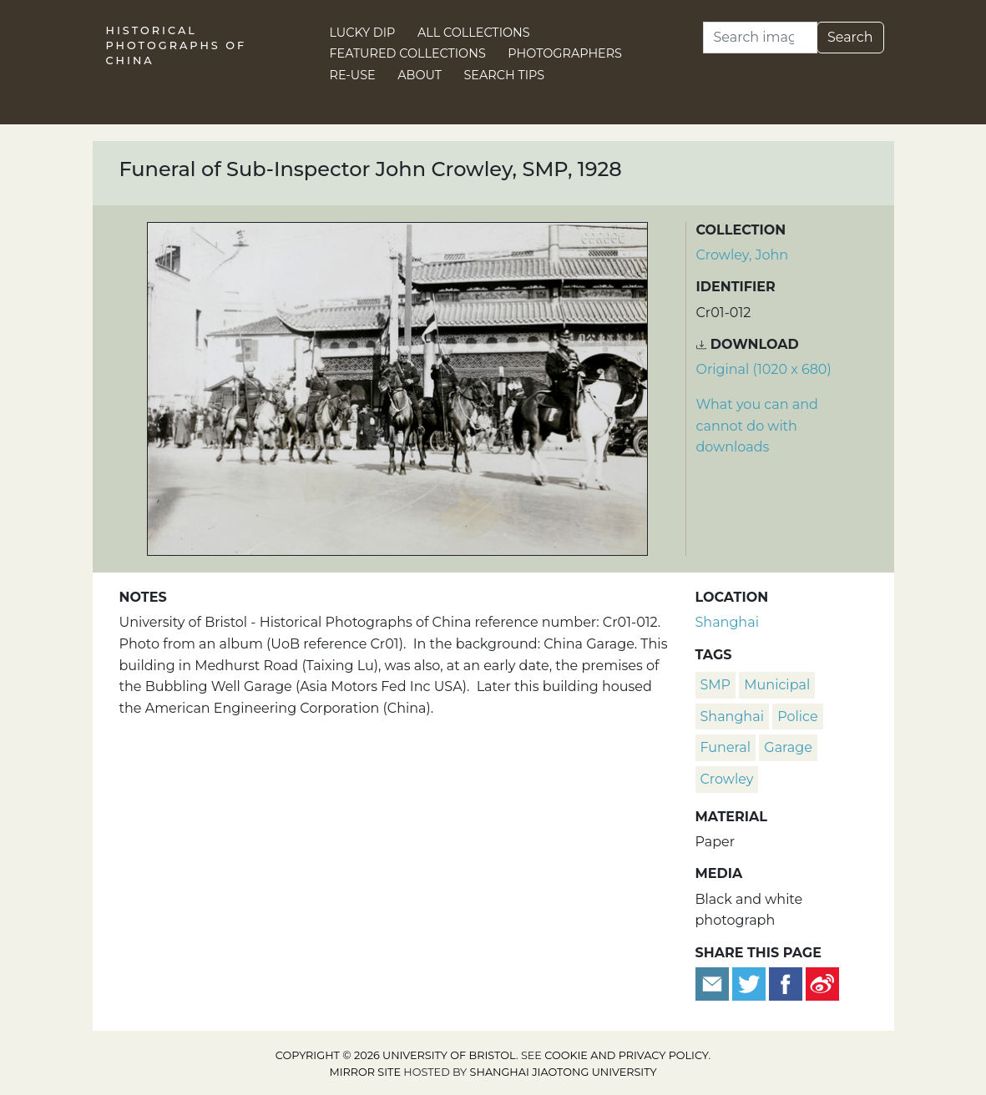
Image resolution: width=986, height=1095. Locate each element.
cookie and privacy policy (626, 1055)
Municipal (777, 685)
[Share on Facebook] (785, 983)
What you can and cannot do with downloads (757, 425)
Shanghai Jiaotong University (563, 1072)
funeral (725, 747)
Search (850, 37)
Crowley (727, 779)
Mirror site (365, 1072)
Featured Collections (408, 53)
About (419, 75)
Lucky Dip (363, 32)
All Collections (473, 32)
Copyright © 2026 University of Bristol (396, 1055)
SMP (715, 685)
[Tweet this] (750, 983)
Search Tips (504, 75)
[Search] (760, 37)
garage (788, 747)
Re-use (353, 75)
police (797, 716)
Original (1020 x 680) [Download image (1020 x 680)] (764, 369)
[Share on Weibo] (822, 983)
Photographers (565, 53)
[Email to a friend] (713, 983)
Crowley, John (742, 255)
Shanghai (727, 622)
